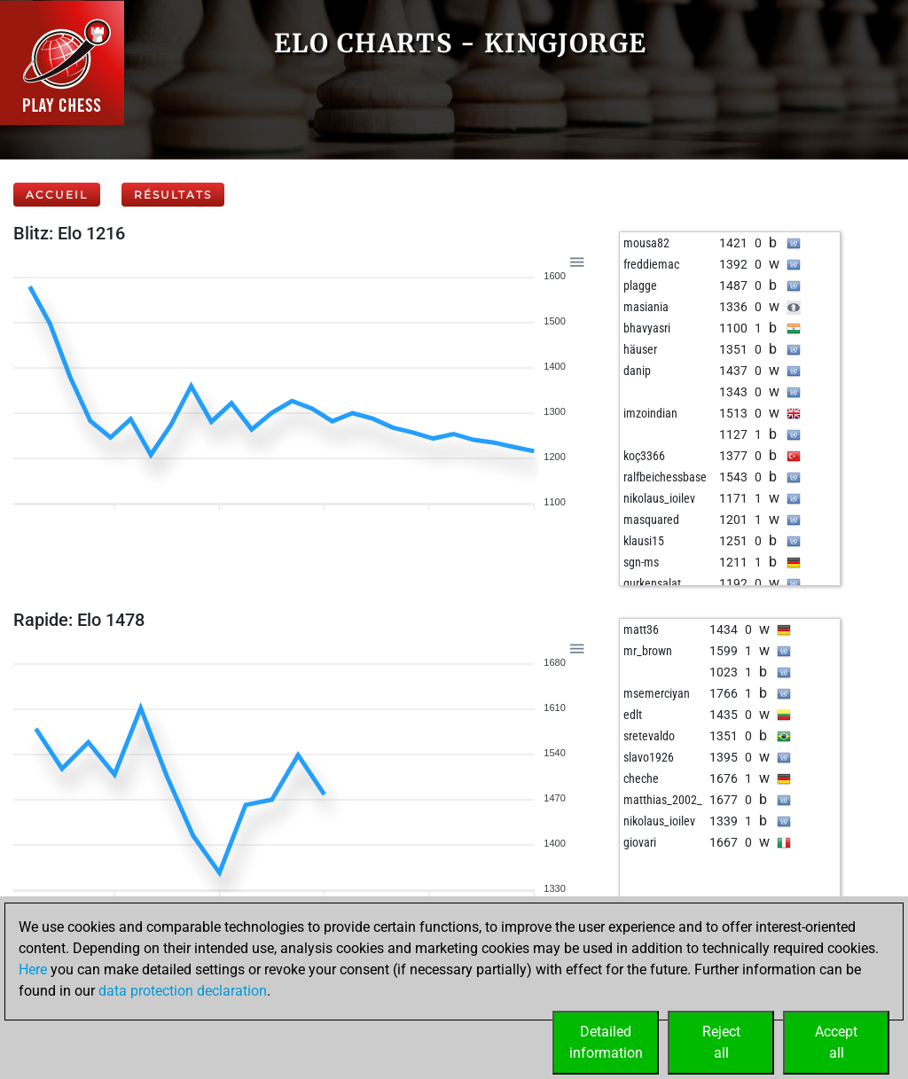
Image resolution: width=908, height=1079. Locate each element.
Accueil (57, 194)
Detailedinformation (606, 1042)
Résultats (173, 194)
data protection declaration (182, 990)
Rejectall (721, 1042)
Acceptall (836, 1042)
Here (33, 969)
